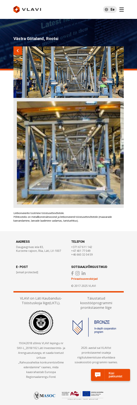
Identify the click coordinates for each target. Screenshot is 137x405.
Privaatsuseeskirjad (84, 278)
